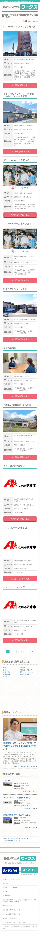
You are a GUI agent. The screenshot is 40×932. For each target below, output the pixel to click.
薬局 (26, 672)
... (25, 651)
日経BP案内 (6, 896)
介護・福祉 (7, 672)
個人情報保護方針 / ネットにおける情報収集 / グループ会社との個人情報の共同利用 (19, 900)
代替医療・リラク (26, 670)
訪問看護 (6, 674)
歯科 (5, 670)
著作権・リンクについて (10, 918)
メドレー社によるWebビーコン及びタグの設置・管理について (20, 927)
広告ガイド (6, 891)
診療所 (22, 668)
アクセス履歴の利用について (11, 914)
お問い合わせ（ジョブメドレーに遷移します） (16, 922)
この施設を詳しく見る (20, 85)
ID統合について (7, 906)
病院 (5, 668)
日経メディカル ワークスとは (11, 879)
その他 (6, 676)
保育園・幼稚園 (25, 674)
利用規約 (5, 883)
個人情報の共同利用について (11, 910)
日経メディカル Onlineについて (12, 887)
